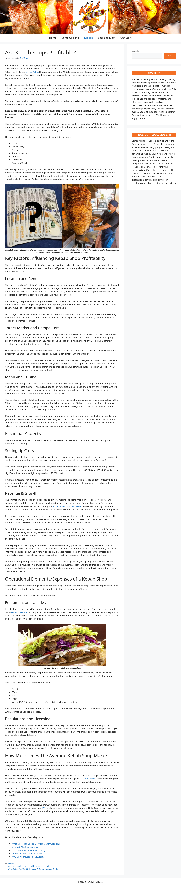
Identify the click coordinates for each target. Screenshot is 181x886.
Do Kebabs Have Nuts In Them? (28, 853)
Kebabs (88, 37)
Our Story (126, 37)
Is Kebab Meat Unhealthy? (25, 846)
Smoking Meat (106, 37)
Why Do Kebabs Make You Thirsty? (29, 850)
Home (52, 37)
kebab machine (19, 612)
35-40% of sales (87, 778)
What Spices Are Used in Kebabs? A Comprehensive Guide (33, 869)
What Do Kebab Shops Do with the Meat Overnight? (30, 866)
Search (135, 50)
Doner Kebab (32, 71)
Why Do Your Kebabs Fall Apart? (28, 856)
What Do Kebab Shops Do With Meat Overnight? (36, 843)
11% (44, 807)
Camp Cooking (70, 37)
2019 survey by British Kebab (67, 506)
